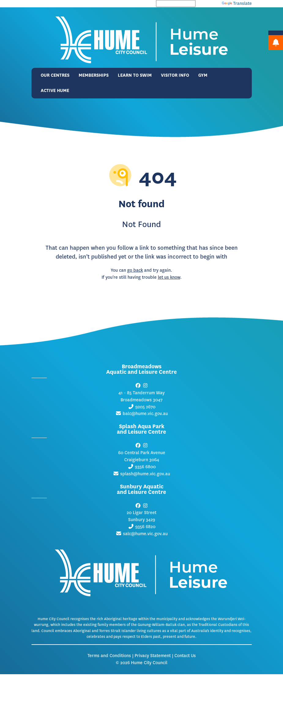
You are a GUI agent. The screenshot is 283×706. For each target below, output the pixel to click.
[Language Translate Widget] (175, 3)
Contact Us (185, 656)
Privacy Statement (153, 656)
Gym (202, 75)
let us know (169, 277)
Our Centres (55, 75)
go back (135, 270)
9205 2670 (145, 407)
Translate (237, 3)
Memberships (94, 75)
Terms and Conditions (109, 656)
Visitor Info (175, 75)
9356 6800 (145, 467)
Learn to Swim (135, 75)
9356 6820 (145, 527)
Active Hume (55, 91)
